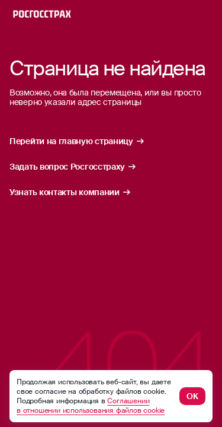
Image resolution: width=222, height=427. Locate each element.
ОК (192, 396)
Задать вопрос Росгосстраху (73, 166)
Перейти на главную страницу (77, 141)
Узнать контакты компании (70, 192)
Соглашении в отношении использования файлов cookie (91, 405)
